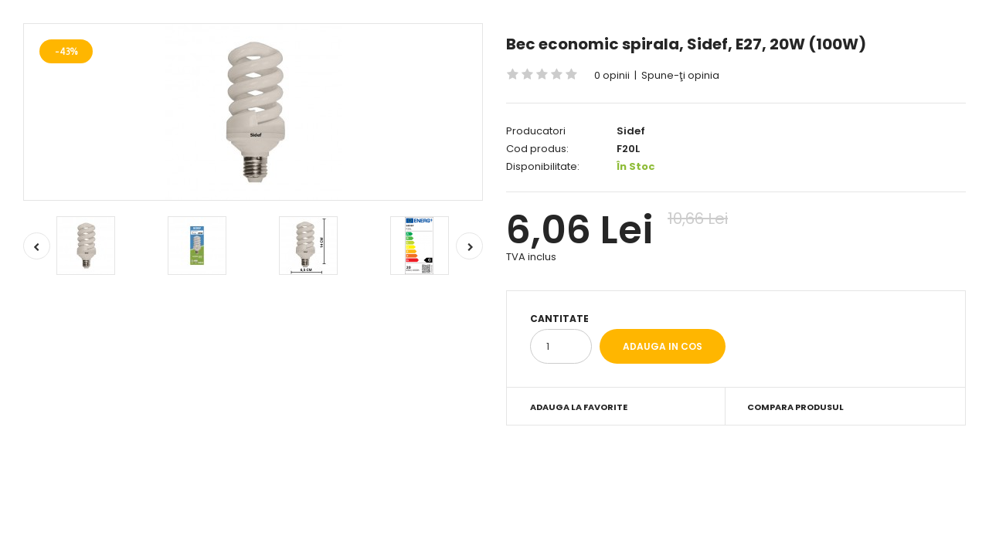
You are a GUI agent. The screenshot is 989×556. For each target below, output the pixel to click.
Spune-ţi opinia (680, 75)
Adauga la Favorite (578, 407)
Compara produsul (795, 407)
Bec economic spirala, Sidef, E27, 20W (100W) (686, 44)
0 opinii (612, 75)
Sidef (631, 131)
